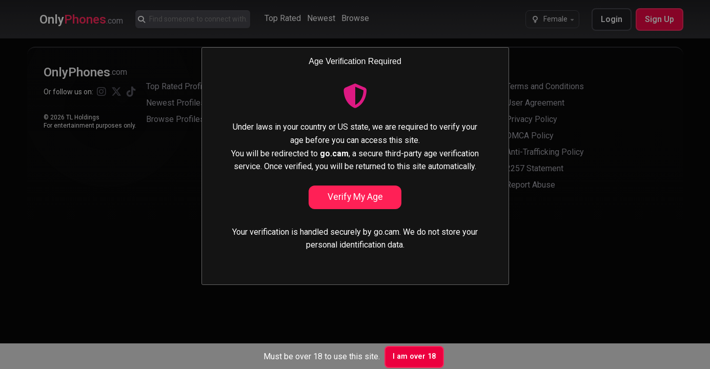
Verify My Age (355, 197)
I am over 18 (414, 356)
